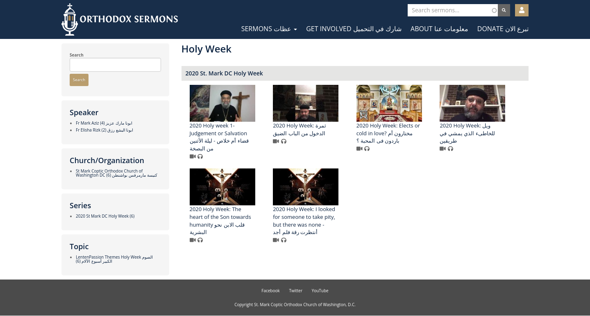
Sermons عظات (269, 29)
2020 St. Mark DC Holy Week (224, 73)
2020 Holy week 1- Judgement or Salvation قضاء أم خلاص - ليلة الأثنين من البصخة (219, 137)
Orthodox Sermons (119, 19)
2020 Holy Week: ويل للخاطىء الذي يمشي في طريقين (467, 133)
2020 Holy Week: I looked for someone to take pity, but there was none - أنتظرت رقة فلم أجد (304, 220)
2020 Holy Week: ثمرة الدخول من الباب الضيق (299, 129)
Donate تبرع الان (503, 29)
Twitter (295, 290)
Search (77, 55)
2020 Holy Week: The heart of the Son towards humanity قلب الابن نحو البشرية (220, 220)
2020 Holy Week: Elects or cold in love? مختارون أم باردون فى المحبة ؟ (388, 133)
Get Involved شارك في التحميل (354, 29)
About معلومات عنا (439, 29)
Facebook (270, 290)
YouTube (320, 290)
